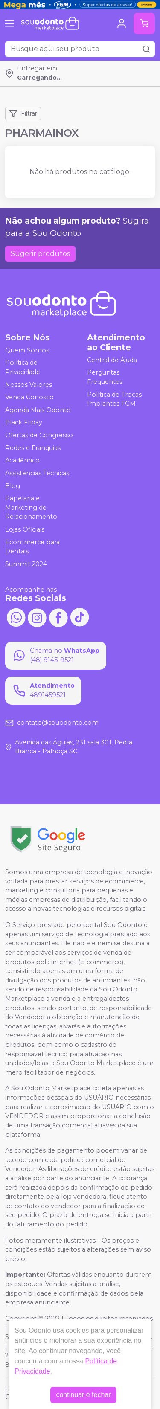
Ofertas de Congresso (39, 435)
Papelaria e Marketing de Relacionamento (31, 507)
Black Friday (23, 423)
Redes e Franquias (33, 448)
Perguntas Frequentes (104, 377)
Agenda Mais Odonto (38, 410)
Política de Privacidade (22, 367)
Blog (12, 486)
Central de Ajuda (112, 360)
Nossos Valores (28, 385)
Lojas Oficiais (24, 529)
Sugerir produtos (40, 254)
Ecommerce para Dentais (32, 546)
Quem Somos (27, 350)
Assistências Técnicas (37, 473)
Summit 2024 (26, 564)
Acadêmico (22, 460)
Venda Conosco (29, 397)
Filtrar (23, 114)
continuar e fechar (83, 1394)
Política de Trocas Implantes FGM (114, 399)
